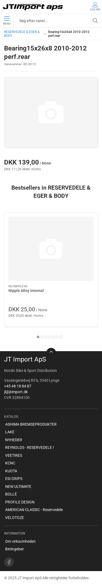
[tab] (38, 337)
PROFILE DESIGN (20, 502)
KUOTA (11, 471)
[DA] (33, 7)
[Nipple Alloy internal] (51, 249)
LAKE (9, 432)
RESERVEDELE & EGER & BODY (21, 34)
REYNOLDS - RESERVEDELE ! (29, 447)
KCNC (10, 463)
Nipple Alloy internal (26, 290)
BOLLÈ (11, 494)
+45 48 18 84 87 (17, 386)
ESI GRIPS (13, 478)
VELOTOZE (14, 517)
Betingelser (14, 549)
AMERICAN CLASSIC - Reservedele (34, 510)
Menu (7, 20)
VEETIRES (13, 455)
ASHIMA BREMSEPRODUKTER (31, 424)
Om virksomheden (20, 541)
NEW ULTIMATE (18, 486)
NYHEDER (13, 440)
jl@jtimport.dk (16, 392)
